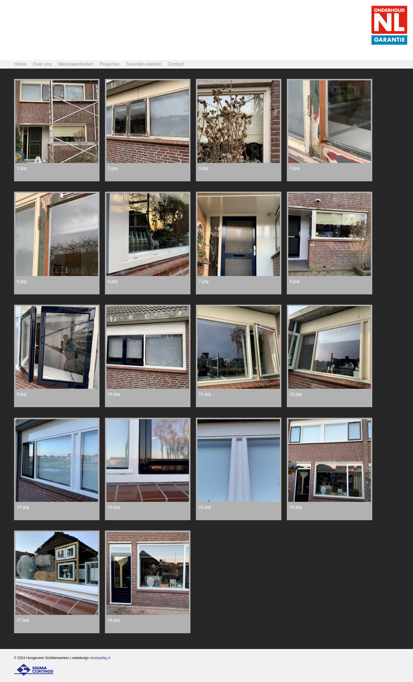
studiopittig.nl (100, 658)
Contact (176, 64)
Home (20, 64)
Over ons (42, 64)
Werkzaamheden (75, 64)
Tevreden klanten (143, 64)
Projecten (110, 64)
